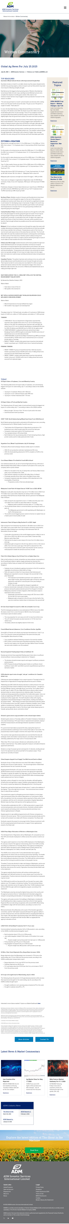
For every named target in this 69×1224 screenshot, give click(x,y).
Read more (53, 120)
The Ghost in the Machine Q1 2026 (14, 1112)
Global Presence (8, 1188)
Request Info (7, 1192)
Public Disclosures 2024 (42, 1192)
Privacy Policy (40, 1188)
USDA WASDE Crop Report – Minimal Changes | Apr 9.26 (56, 104)
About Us (6, 1194)
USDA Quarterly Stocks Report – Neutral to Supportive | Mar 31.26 (56, 141)
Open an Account (8, 1190)
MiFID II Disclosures (41, 1196)
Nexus (5, 1196)
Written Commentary (22, 16)
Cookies (38, 1198)
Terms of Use (39, 1194)
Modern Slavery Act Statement (44, 1200)
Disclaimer (39, 1190)
